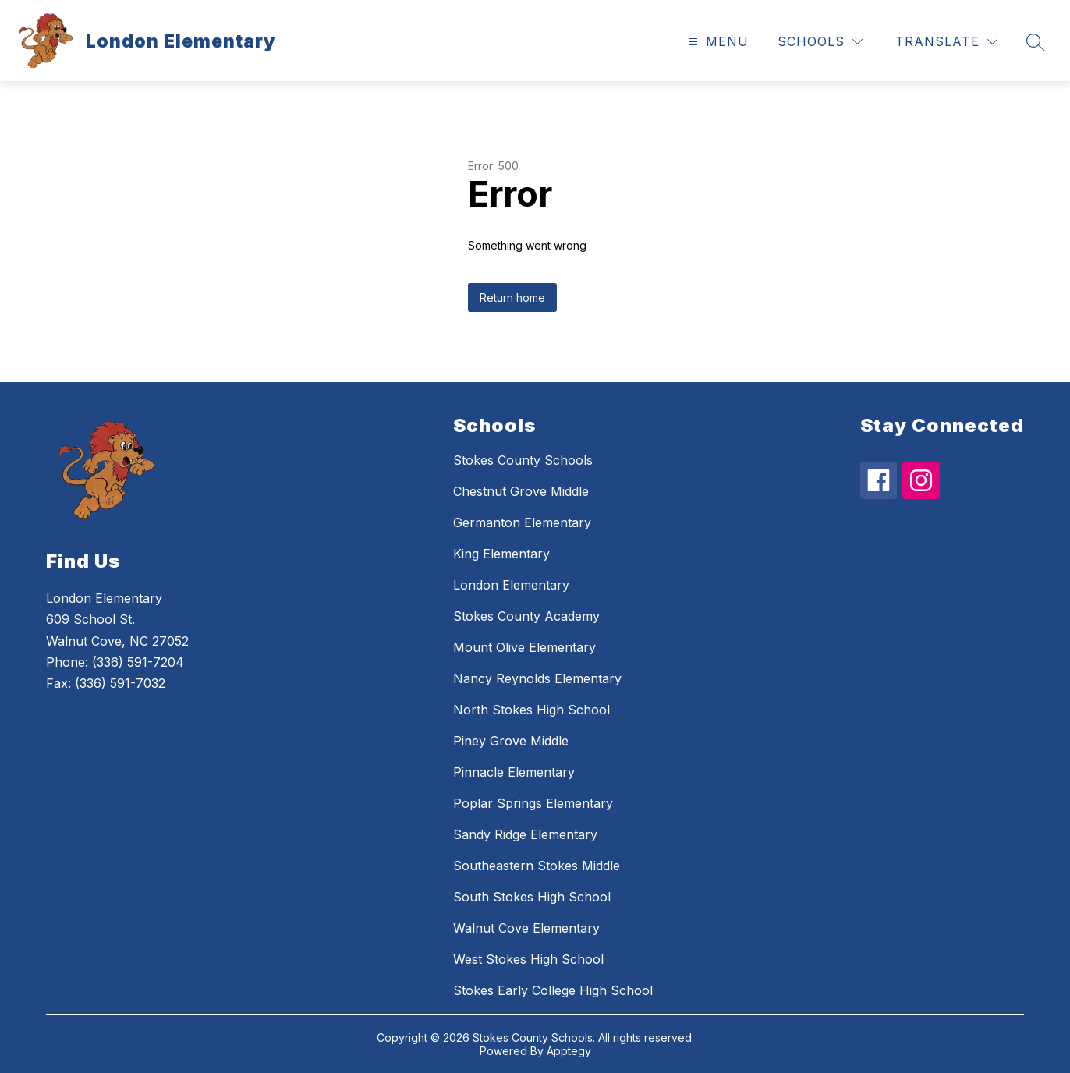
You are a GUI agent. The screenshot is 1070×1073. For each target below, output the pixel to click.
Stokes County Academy (526, 616)
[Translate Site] (946, 41)
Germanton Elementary (522, 522)
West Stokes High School (528, 959)
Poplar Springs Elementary (533, 803)
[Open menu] (716, 41)
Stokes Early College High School (553, 990)
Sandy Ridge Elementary (525, 834)
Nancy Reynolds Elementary (537, 678)
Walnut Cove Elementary (526, 928)
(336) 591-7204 (138, 662)
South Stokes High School (532, 897)
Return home (512, 297)
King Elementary (501, 553)
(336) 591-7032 (120, 683)
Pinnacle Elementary (514, 772)
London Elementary (511, 585)
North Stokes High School (531, 709)
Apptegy (569, 1050)
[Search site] (1035, 42)
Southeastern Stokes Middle (536, 865)
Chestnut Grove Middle (521, 491)
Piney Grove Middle (511, 741)
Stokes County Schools (523, 460)
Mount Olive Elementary (524, 647)
